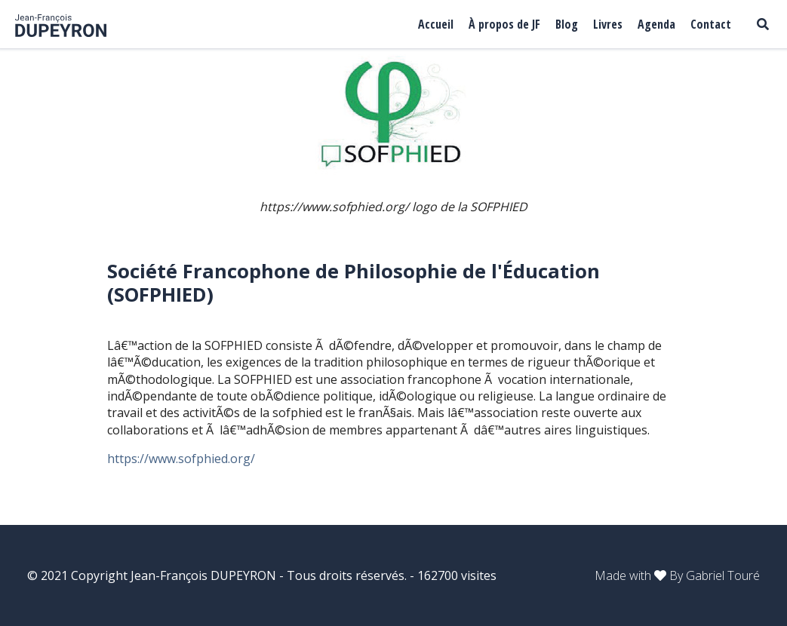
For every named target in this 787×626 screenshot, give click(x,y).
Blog (566, 24)
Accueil (435, 24)
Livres (608, 24)
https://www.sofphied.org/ (182, 458)
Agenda (656, 24)
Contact (710, 24)
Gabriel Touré (723, 575)
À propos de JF (504, 24)
